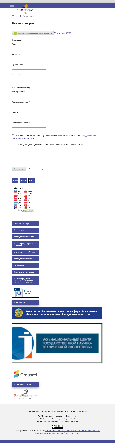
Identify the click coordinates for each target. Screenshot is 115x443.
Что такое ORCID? (62, 33)
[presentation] (32, 155)
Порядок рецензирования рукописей (25, 244)
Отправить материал (23, 223)
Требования (19, 265)
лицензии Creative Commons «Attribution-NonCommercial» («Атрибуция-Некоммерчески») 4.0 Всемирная (67, 431)
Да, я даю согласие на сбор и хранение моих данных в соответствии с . (55, 136)
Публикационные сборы (24, 272)
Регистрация (19, 169)
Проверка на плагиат (23, 384)
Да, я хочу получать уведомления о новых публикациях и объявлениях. (48, 144)
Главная (16, 16)
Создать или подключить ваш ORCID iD (33, 33)
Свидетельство (20, 230)
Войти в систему (36, 169)
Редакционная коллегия (24, 259)
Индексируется (20, 303)
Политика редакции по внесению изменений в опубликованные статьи (24, 280)
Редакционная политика (24, 237)
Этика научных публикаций (25, 252)
